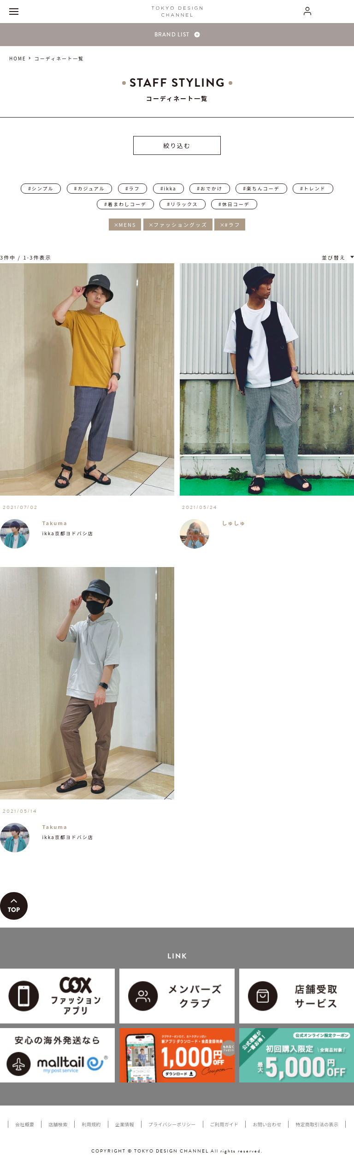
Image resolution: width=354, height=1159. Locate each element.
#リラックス (182, 204)
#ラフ (132, 188)
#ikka (168, 188)
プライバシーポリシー (172, 1124)
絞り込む (177, 145)
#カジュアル (89, 188)
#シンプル (40, 188)
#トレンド (313, 188)
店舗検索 (57, 1124)
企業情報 (124, 1124)
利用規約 (91, 1124)
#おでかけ (210, 188)
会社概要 (24, 1124)
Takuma (54, 522)
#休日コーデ (234, 204)
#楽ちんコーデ (261, 188)
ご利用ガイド (224, 1124)
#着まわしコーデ (125, 204)
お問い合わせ (267, 1124)
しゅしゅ (234, 522)
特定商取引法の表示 (316, 1124)
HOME (17, 58)
